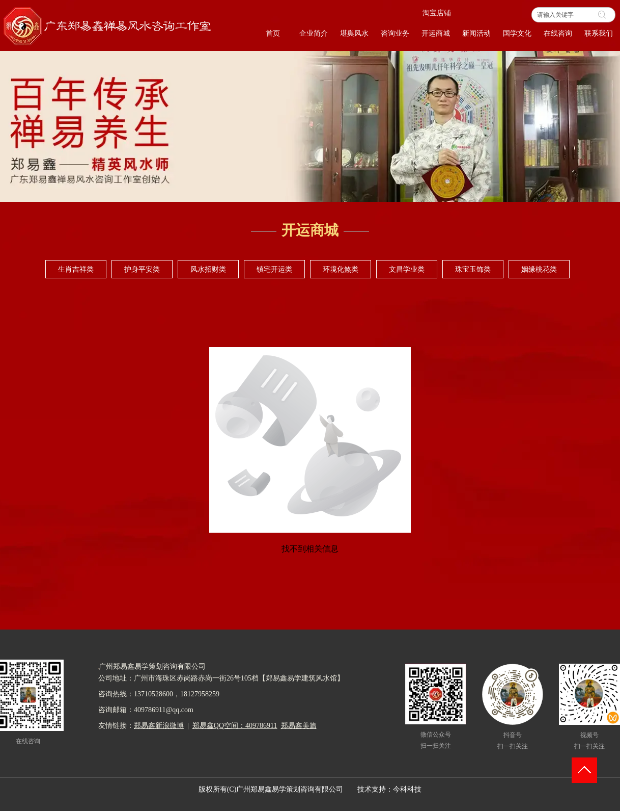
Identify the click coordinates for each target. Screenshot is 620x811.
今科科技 (407, 789)
